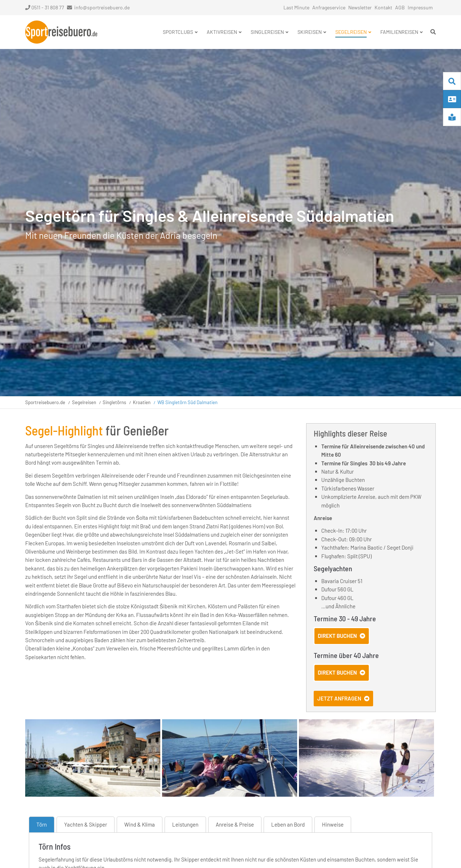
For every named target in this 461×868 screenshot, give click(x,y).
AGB (400, 7)
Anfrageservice (328, 7)
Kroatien (142, 402)
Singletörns (114, 402)
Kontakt (383, 7)
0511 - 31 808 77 (44, 7)
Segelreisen (84, 402)
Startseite (61, 32)
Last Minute (296, 7)
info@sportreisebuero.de (102, 7)
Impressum (420, 7)
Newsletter (360, 7)
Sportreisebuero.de (45, 402)
